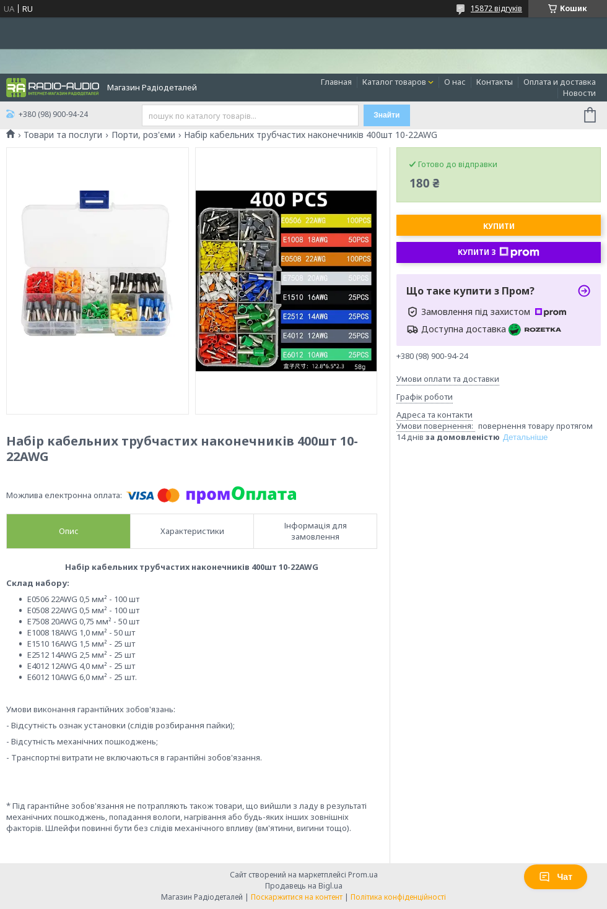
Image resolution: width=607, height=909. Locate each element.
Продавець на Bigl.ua (304, 886)
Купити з (498, 252)
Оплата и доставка (559, 81)
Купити (499, 226)
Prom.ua (363, 874)
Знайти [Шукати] (386, 115)
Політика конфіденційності (398, 897)
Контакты (494, 81)
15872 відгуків (496, 8)
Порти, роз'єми (143, 134)
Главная (336, 81)
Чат (555, 876)
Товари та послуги (63, 134)
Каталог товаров (394, 81)
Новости (579, 92)
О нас (455, 81)
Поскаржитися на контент (297, 897)
